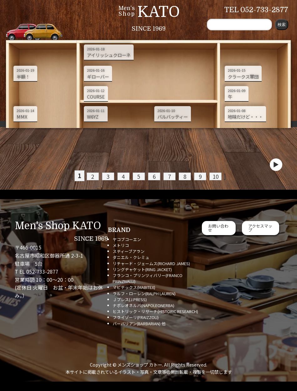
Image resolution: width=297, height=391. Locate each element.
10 (206, 176)
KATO (158, 12)
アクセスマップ (260, 228)
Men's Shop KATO (58, 226)
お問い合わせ (218, 228)
